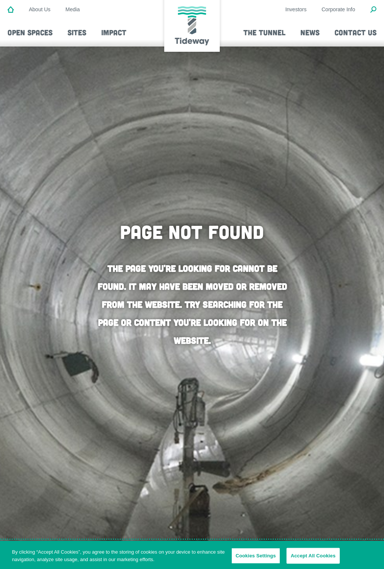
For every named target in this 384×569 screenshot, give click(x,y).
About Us (40, 9)
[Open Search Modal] (373, 10)
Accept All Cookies (313, 557)
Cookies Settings (256, 557)
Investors (296, 9)
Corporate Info (339, 9)
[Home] (11, 10)
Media (73, 9)
